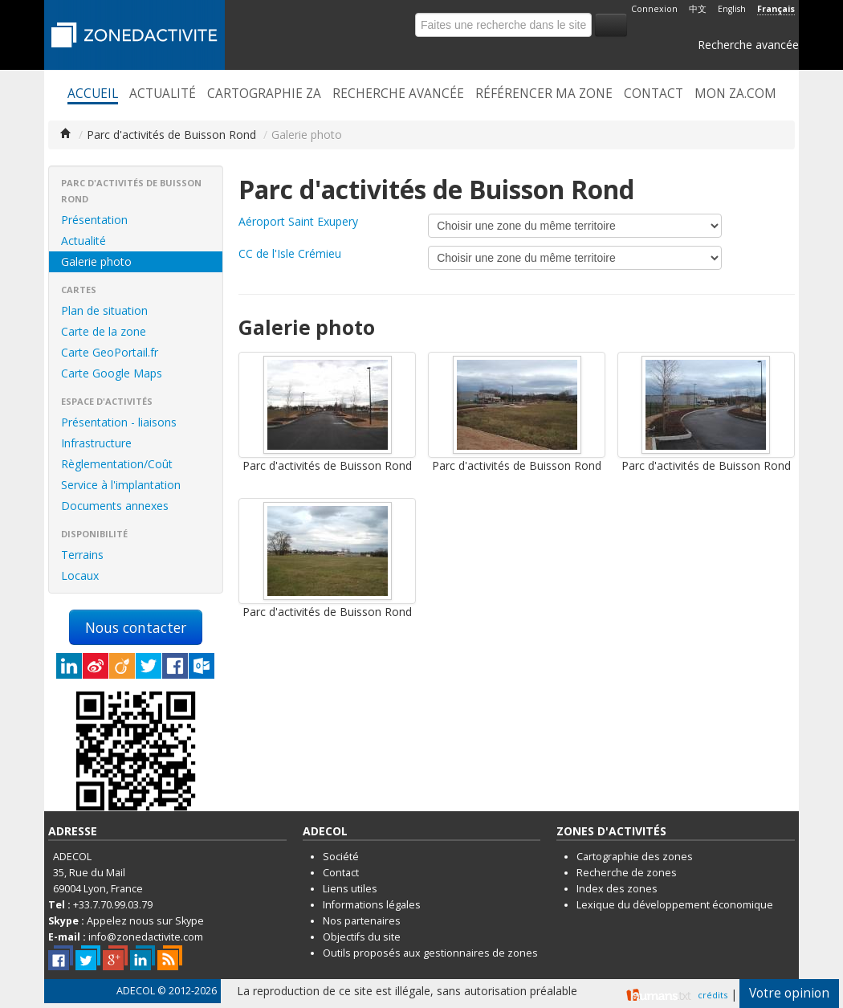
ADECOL (135, 991)
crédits (712, 995)
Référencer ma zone (544, 94)
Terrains (82, 554)
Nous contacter (135, 627)
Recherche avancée (748, 44)
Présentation (94, 219)
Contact (653, 94)
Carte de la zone (103, 331)
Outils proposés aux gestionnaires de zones (430, 953)
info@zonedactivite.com (145, 937)
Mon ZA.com (735, 94)
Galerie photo (96, 261)
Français (776, 8)
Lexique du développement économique (674, 905)
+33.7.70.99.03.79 (113, 905)
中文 (698, 8)
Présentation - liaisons (119, 422)
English (732, 8)
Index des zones (617, 889)
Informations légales (372, 905)
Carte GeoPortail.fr (109, 352)
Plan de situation (104, 310)
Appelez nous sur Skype (145, 921)
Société (341, 856)
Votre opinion (789, 993)
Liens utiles (350, 889)
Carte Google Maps (111, 373)
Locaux (80, 575)
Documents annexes (115, 505)
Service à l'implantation (121, 484)
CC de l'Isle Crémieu (289, 253)
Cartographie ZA (264, 94)
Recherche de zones (626, 872)
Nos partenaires (362, 921)
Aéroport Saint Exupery (298, 221)
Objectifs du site (362, 937)
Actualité (162, 94)
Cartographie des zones (634, 856)
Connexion (654, 8)
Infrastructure (96, 443)
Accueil (92, 94)
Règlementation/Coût (117, 463)
